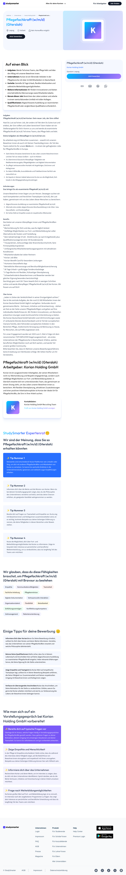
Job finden (114, 4)
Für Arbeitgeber (99, 4)
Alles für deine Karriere (56, 3)
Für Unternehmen (59, 846)
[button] (82, 86)
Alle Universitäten (59, 861)
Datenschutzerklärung (58, 870)
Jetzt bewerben (15, 37)
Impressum (39, 836)
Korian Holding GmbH (75, 67)
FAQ (37, 841)
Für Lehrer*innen (59, 851)
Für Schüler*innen (59, 836)
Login (37, 831)
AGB (37, 846)
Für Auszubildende (59, 841)
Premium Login (79, 836)
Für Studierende (58, 831)
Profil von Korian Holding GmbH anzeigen (39, 408)
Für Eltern (56, 856)
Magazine (39, 856)
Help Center (78, 831)
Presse (38, 851)
